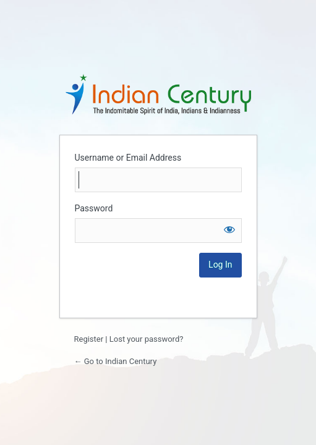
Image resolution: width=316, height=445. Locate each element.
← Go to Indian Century (115, 361)
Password (94, 208)
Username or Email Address (128, 158)
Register (89, 339)
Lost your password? (146, 339)
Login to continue (158, 94)
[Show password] (229, 229)
